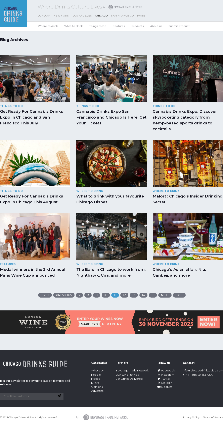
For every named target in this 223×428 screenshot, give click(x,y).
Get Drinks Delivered (129, 378)
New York (61, 15)
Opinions (97, 386)
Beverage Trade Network (132, 370)
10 (105, 295)
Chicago (101, 15)
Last (179, 295)
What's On (97, 370)
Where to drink (48, 26)
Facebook (166, 370)
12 (124, 295)
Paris (141, 15)
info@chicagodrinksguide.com (203, 370)
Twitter (163, 378)
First (45, 295)
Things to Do (97, 26)
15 (152, 295)
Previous (64, 295)
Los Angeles (82, 15)
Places (95, 378)
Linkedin (164, 382)
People (96, 374)
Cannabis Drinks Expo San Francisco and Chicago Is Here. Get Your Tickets (111, 117)
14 (143, 295)
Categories (99, 362)
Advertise (97, 390)
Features (119, 26)
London (44, 15)
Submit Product (179, 26)
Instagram (165, 374)
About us (156, 26)
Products (137, 26)
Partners (122, 362)
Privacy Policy (191, 417)
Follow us (164, 362)
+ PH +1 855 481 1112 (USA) (198, 374)
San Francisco (122, 15)
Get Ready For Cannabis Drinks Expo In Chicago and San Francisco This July (31, 117)
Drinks (95, 382)
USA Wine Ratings (127, 374)
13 (133, 295)
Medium (164, 386)
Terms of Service (213, 417)
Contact (188, 362)
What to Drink (73, 26)
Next (165, 295)
